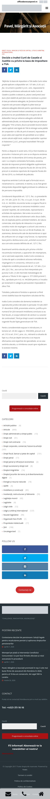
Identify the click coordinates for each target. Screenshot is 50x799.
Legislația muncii (10, 498)
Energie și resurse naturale (14, 482)
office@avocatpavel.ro (27, 1)
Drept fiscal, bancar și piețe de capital (16, 50)
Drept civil (7, 438)
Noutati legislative (10, 515)
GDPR (5, 486)
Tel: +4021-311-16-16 (13, 707)
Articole (6, 429)
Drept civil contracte (11, 442)
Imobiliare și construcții (13, 490)
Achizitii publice (9, 425)
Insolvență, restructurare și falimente (19, 494)
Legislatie (7, 502)
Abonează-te (7, 753)
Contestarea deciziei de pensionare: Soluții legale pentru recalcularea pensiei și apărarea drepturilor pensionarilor (24, 640)
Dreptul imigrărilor (11, 470)
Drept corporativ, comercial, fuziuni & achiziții (22, 446)
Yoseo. (25, 769)
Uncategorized (9, 531)
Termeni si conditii (25, 775)
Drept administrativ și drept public (17, 433)
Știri (5, 527)
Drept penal (8, 458)
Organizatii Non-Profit (12, 519)
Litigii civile (7, 506)
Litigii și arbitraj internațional (15, 510)
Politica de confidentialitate (25, 781)
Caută (4, 390)
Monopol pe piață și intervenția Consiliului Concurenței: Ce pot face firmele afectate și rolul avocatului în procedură (23, 655)
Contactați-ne (25, 589)
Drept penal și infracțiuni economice (18, 462)
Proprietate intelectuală (13, 523)
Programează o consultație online (25, 408)
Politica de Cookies (25, 786)
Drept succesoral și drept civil (15, 466)
